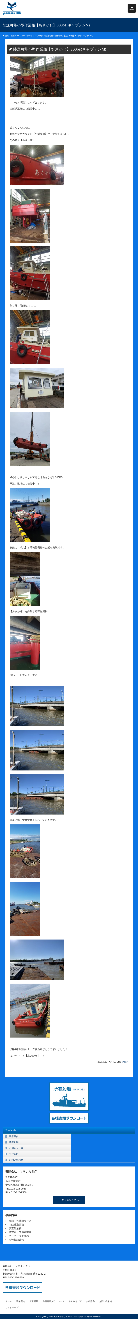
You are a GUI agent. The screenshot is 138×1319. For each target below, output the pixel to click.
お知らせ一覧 (16, 1148)
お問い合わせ (16, 1159)
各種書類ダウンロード (53, 1301)
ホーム (8, 1301)
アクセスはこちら (69, 1200)
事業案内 (14, 1136)
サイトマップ (11, 1307)
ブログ (125, 1062)
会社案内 (14, 1153)
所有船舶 (14, 1142)
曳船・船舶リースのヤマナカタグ (69, 1316)
